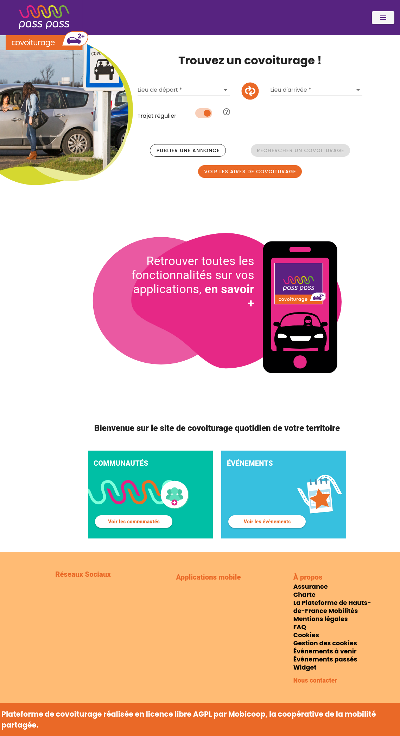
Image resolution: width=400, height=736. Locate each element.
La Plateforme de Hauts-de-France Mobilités (332, 607)
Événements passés (325, 659)
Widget (305, 667)
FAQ (299, 627)
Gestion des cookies (325, 643)
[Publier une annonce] (188, 150)
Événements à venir (325, 651)
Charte (304, 594)
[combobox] (184, 90)
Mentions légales (320, 619)
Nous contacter (315, 680)
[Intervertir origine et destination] (250, 91)
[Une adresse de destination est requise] (312, 90)
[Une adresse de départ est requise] (179, 90)
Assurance (310, 586)
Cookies (306, 635)
